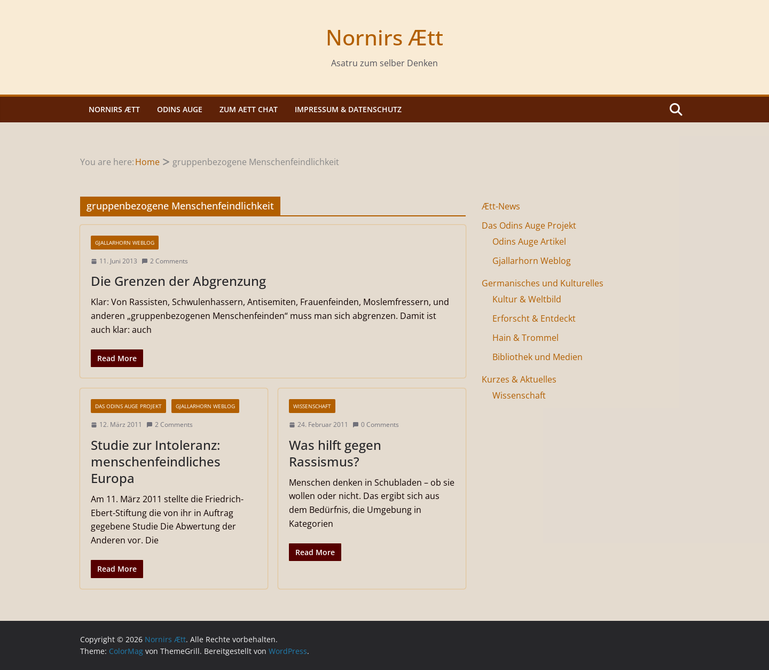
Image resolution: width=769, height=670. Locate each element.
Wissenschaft (312, 406)
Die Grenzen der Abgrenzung (178, 281)
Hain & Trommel (525, 338)
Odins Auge (179, 109)
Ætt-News (501, 206)
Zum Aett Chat (248, 109)
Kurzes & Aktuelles (519, 379)
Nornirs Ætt (384, 37)
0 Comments (375, 424)
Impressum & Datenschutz (348, 109)
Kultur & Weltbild (526, 299)
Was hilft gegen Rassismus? (335, 453)
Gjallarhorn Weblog (124, 242)
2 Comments (165, 261)
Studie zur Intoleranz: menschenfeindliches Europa (156, 461)
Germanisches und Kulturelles (542, 283)
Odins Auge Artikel (529, 241)
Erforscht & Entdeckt (534, 318)
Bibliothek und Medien (537, 357)
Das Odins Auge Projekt (128, 406)
